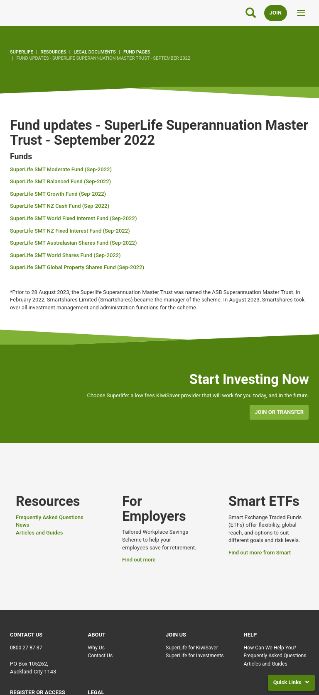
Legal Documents (95, 52)
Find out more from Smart (259, 552)
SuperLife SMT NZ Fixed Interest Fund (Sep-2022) (70, 231)
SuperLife (21, 52)
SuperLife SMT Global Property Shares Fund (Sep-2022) (77, 267)
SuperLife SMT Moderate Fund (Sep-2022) (61, 169)
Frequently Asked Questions (49, 517)
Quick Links (291, 682)
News (22, 525)
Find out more (139, 559)
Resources (53, 52)
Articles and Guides (39, 533)
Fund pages (136, 52)
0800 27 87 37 (26, 648)
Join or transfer (279, 412)
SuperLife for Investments (195, 656)
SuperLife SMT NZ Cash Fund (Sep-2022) (59, 206)
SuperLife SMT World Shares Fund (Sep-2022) (65, 255)
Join (276, 13)
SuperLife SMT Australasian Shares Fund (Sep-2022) (73, 243)
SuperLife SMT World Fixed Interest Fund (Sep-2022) (73, 218)
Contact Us (100, 656)
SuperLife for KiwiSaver (192, 648)
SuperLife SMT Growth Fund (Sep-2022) (58, 194)
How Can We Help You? (270, 648)
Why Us (96, 648)
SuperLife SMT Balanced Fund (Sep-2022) (60, 181)
